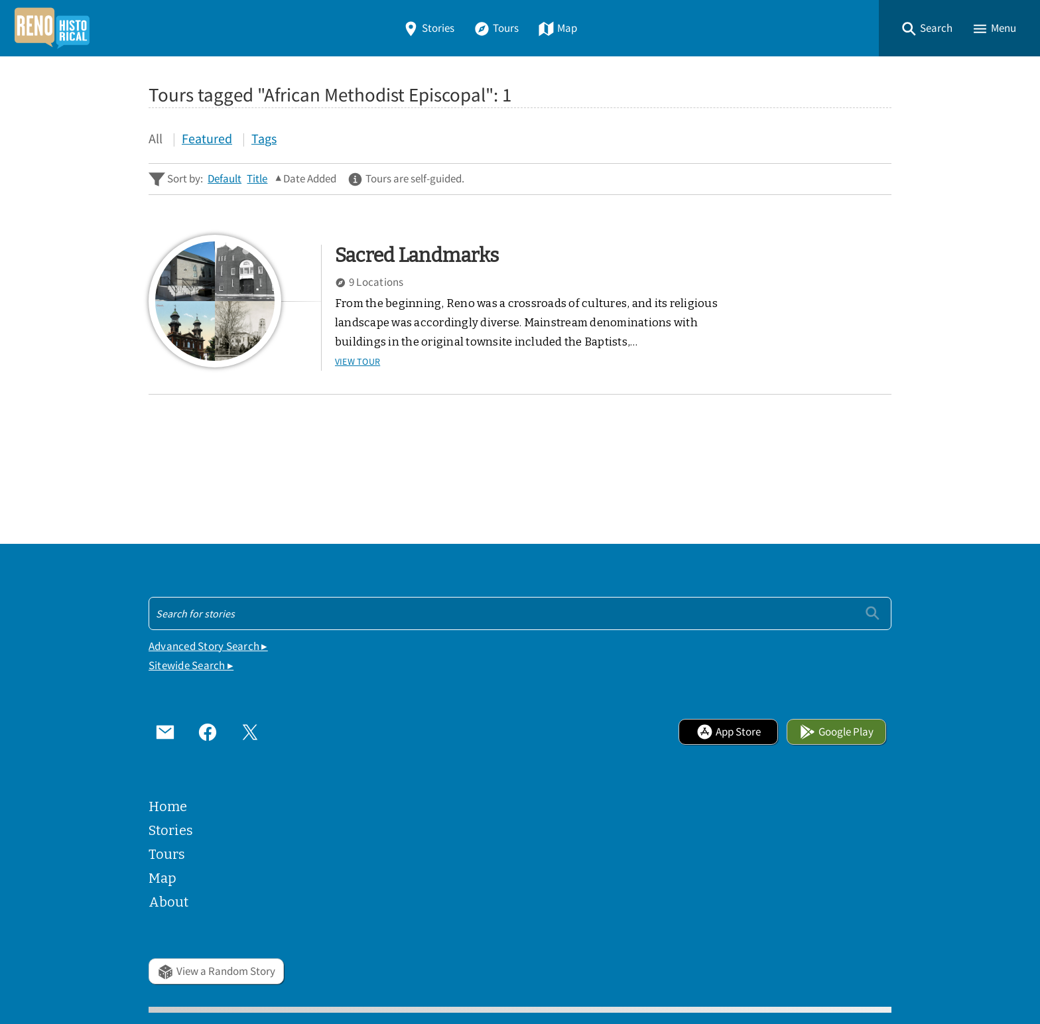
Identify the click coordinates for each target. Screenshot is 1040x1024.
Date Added (309, 179)
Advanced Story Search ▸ (208, 646)
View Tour (357, 361)
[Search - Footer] (520, 613)
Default (224, 179)
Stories (428, 28)
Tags (264, 138)
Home (168, 806)
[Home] (51, 28)
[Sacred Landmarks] (215, 301)
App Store (728, 732)
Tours (496, 28)
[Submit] (872, 613)
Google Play (836, 732)
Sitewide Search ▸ (191, 665)
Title (257, 179)
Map (557, 28)
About (168, 902)
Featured (207, 138)
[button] (926, 28)
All (155, 138)
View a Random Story (216, 971)
